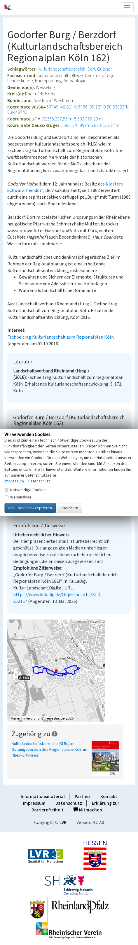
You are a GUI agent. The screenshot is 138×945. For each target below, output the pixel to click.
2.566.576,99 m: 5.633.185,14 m (89, 125)
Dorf (91, 69)
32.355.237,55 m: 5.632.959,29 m (72, 119)
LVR (63, 822)
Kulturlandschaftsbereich (61, 69)
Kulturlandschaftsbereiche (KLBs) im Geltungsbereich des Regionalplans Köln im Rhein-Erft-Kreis (49, 749)
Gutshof (104, 69)
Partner (82, 796)
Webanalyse (18, 497)
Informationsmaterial (43, 796)
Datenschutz (68, 803)
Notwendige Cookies (25, 490)
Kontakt (108, 796)
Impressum (34, 803)
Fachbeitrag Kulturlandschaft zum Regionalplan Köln (60, 337)
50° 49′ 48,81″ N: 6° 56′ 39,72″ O (76, 107)
